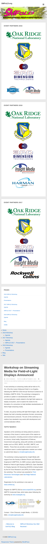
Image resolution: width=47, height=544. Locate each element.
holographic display (31, 381)
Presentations (7, 300)
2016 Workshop (8, 345)
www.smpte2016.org (29, 489)
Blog (5, 321)
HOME (5, 324)
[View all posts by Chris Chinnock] (9, 379)
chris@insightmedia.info (27, 452)
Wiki (4, 355)
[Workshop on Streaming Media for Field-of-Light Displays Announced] (30, 379)
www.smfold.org (9, 484)
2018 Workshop (8, 332)
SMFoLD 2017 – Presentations (12, 310)
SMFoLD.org (6, 3)
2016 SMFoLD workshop (17, 381)
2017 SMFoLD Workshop (10, 304)
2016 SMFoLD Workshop (10, 294)
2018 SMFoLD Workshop (10, 314)
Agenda (6, 297)
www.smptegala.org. (18, 494)
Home (4, 330)
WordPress (25, 542)
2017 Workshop (8, 337)
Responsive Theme (7, 542)
